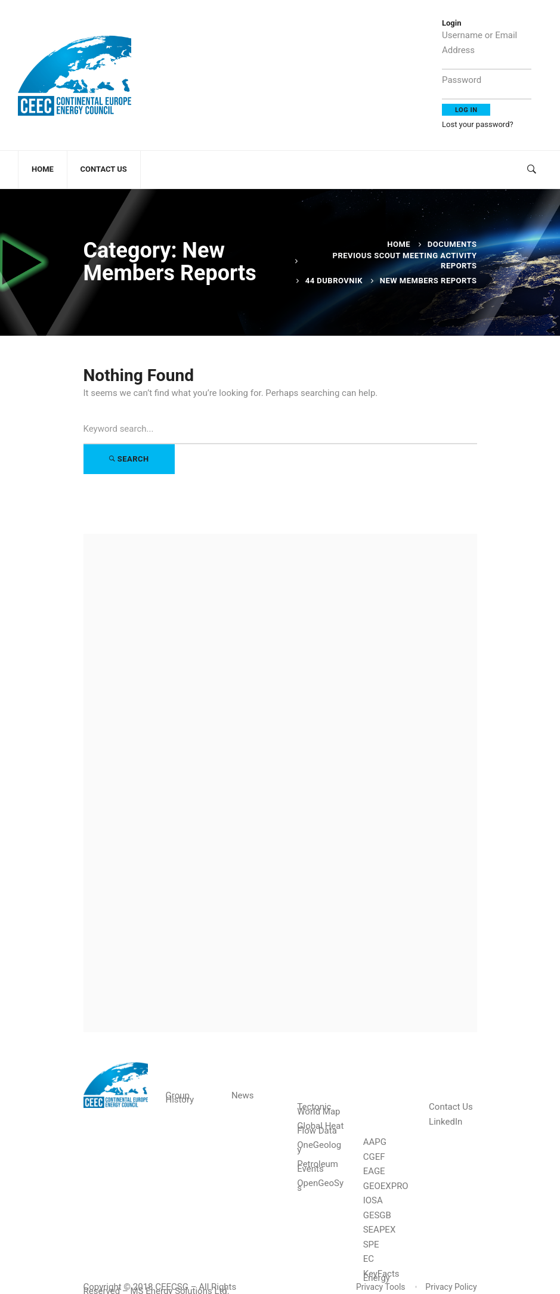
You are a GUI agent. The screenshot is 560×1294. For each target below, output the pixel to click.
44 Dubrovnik (334, 280)
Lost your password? (477, 124)
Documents (452, 244)
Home (398, 244)
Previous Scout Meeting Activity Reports (405, 260)
